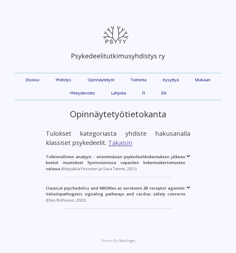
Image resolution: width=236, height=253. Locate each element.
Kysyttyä (171, 79)
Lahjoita (118, 93)
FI (143, 93)
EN (163, 93)
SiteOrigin (127, 240)
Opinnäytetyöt (101, 79)
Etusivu (32, 79)
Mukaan (202, 79)
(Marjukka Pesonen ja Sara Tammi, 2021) (115, 162)
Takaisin (120, 142)
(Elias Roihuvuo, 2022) (115, 194)
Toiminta (139, 79)
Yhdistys (63, 79)
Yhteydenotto (82, 93)
